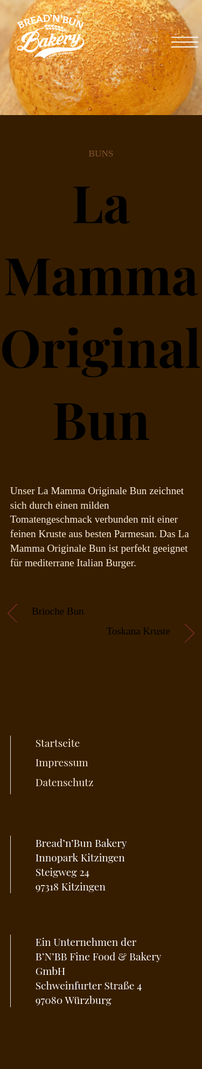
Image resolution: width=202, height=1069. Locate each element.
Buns (100, 153)
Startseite (58, 743)
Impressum (62, 762)
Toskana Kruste (138, 631)
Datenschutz (65, 782)
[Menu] (184, 36)
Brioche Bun (57, 611)
